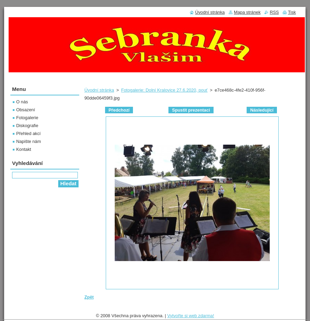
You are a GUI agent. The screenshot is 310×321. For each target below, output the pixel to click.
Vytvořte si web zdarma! (190, 315)
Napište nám (28, 141)
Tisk (292, 12)
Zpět (89, 297)
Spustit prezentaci (191, 110)
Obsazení (25, 109)
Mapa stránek (247, 12)
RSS (274, 12)
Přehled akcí (28, 133)
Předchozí (119, 110)
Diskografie (27, 125)
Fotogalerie (27, 117)
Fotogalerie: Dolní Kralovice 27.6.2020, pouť (164, 90)
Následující (261, 110)
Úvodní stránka (99, 90)
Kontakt (23, 149)
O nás (22, 101)
